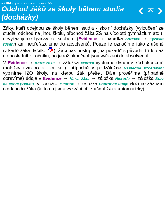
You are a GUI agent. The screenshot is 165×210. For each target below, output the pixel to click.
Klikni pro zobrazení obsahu (26, 3)
